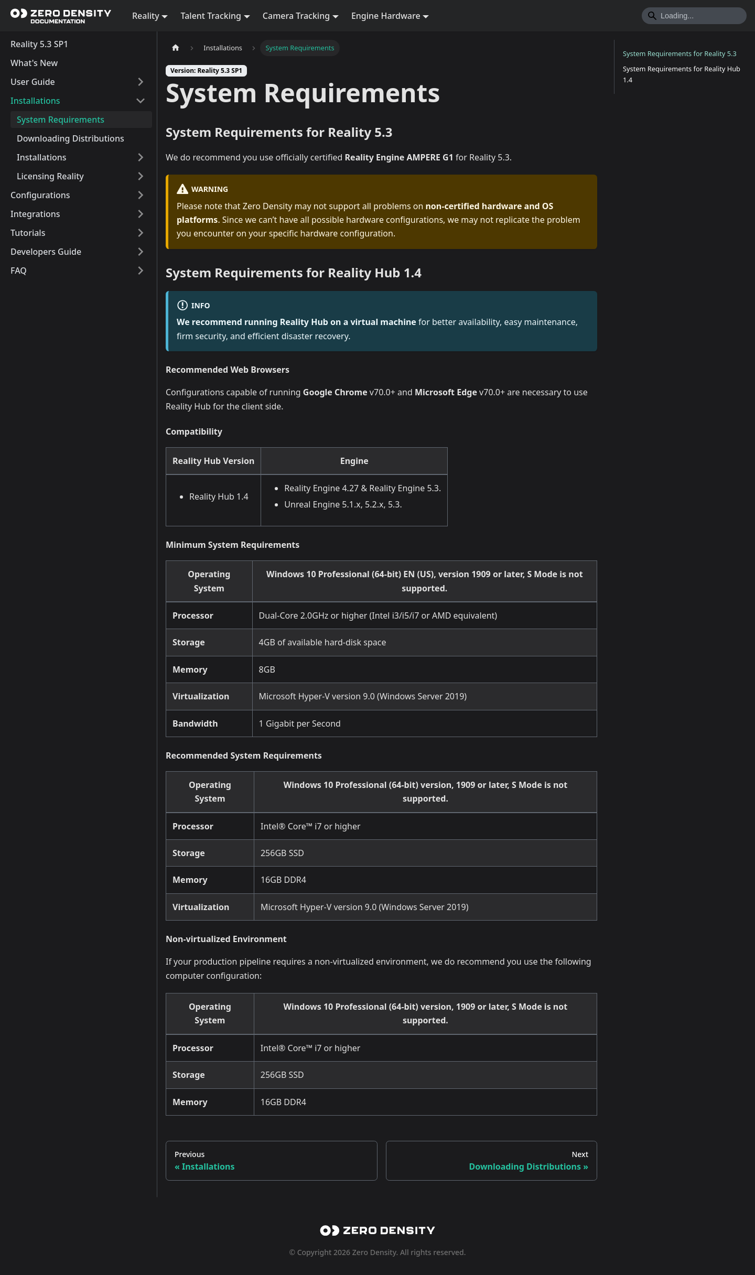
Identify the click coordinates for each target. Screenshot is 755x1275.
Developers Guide (45, 251)
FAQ (18, 270)
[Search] (694, 15)
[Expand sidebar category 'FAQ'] (140, 270)
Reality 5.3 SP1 (39, 44)
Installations (35, 100)
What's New (34, 63)
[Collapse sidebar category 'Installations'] (140, 100)
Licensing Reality (50, 176)
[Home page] (176, 48)
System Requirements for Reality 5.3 (680, 53)
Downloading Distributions (70, 138)
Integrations (35, 214)
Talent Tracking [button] (210, 15)
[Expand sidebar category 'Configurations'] (140, 195)
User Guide (32, 82)
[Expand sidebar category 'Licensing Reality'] (140, 176)
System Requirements (60, 119)
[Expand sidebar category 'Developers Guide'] (140, 251)
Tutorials (27, 233)
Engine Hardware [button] (385, 15)
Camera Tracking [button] (296, 15)
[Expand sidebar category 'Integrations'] (140, 214)
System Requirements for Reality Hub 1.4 (681, 74)
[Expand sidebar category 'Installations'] (140, 157)
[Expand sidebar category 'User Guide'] (140, 81)
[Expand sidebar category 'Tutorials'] (140, 232)
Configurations (40, 195)
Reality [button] (145, 15)
